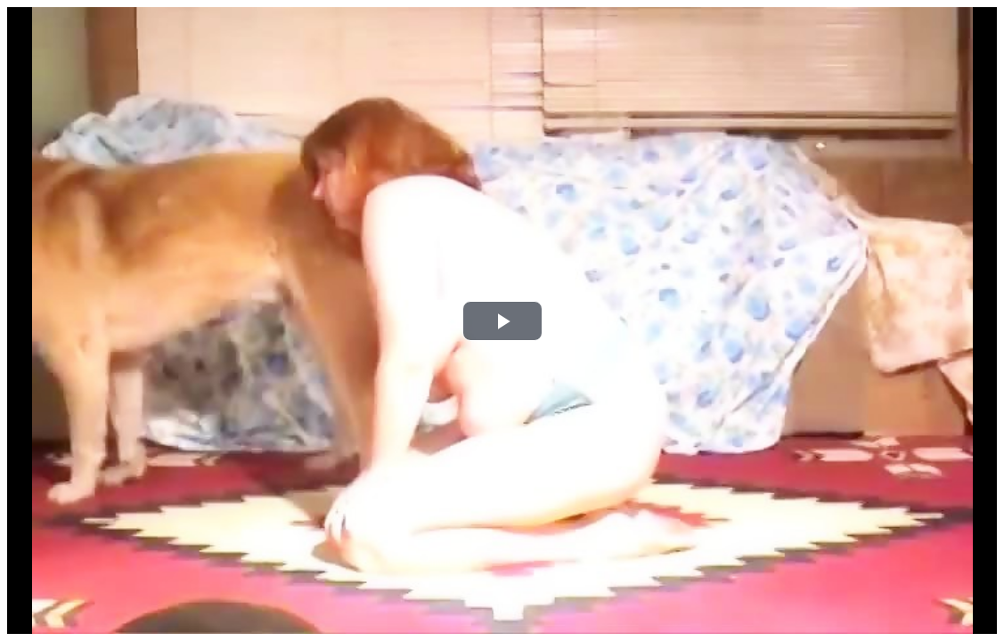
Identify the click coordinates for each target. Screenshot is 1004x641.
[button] (502, 321)
